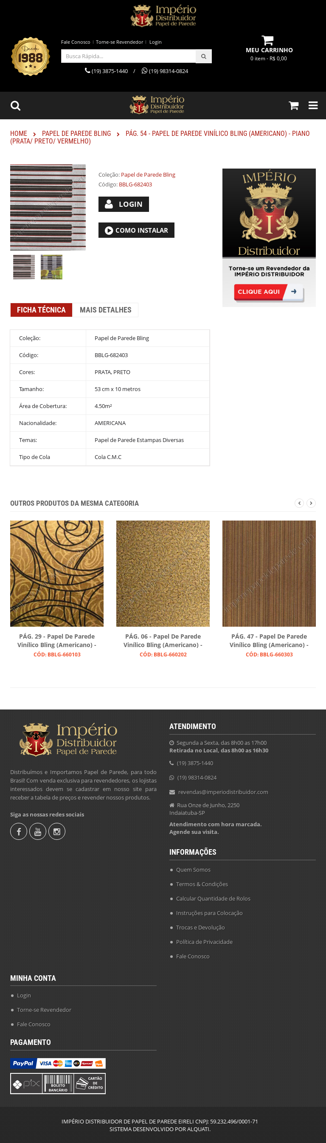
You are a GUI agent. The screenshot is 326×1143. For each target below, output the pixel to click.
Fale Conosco (75, 42)
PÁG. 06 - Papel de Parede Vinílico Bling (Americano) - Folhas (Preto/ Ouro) (163, 641)
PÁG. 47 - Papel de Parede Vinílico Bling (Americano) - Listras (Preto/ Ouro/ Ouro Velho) (269, 641)
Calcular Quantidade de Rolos (213, 898)
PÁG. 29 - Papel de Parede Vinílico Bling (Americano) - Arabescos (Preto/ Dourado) (57, 641)
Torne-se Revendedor (119, 42)
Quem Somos (193, 869)
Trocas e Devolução (200, 927)
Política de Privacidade (204, 942)
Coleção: (109, 174)
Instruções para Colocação (209, 913)
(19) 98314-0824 (196, 777)
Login (155, 42)
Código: (108, 184)
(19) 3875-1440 (195, 763)
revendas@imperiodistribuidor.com (223, 792)
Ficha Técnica (41, 309)
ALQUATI (198, 1129)
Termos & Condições (202, 884)
